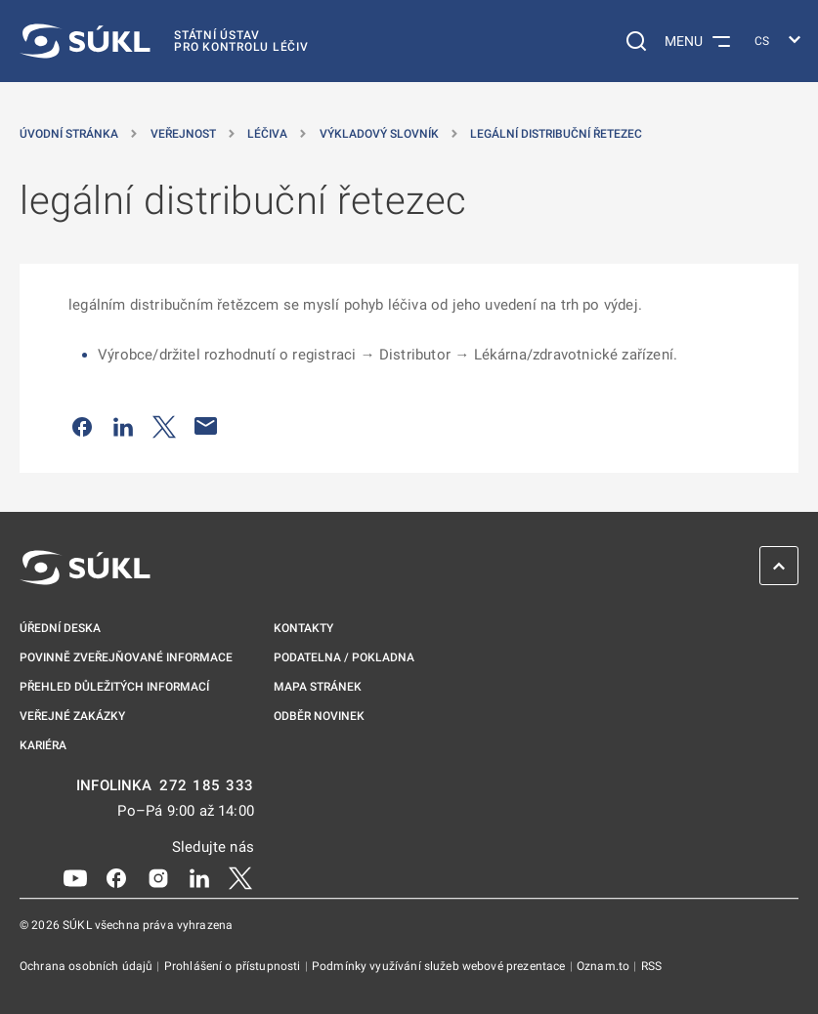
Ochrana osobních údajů (87, 966)
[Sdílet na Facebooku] (82, 426)
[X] (240, 877)
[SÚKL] (164, 41)
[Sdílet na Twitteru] (164, 426)
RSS (651, 966)
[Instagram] (158, 877)
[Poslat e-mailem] (206, 426)
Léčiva (267, 134)
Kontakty (303, 628)
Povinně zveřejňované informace (126, 657)
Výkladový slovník (379, 134)
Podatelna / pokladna (344, 657)
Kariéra (43, 745)
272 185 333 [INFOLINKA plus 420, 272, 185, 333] (206, 786)
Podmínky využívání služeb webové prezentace (440, 966)
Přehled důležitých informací (114, 687)
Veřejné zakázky (72, 716)
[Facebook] (116, 877)
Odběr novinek (319, 716)
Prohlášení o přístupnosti (234, 966)
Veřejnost (183, 134)
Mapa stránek (318, 687)
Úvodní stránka (69, 134)
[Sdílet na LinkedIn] (123, 426)
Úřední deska (60, 628)
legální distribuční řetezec (556, 134)
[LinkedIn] (199, 877)
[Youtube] (75, 877)
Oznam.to (604, 966)
